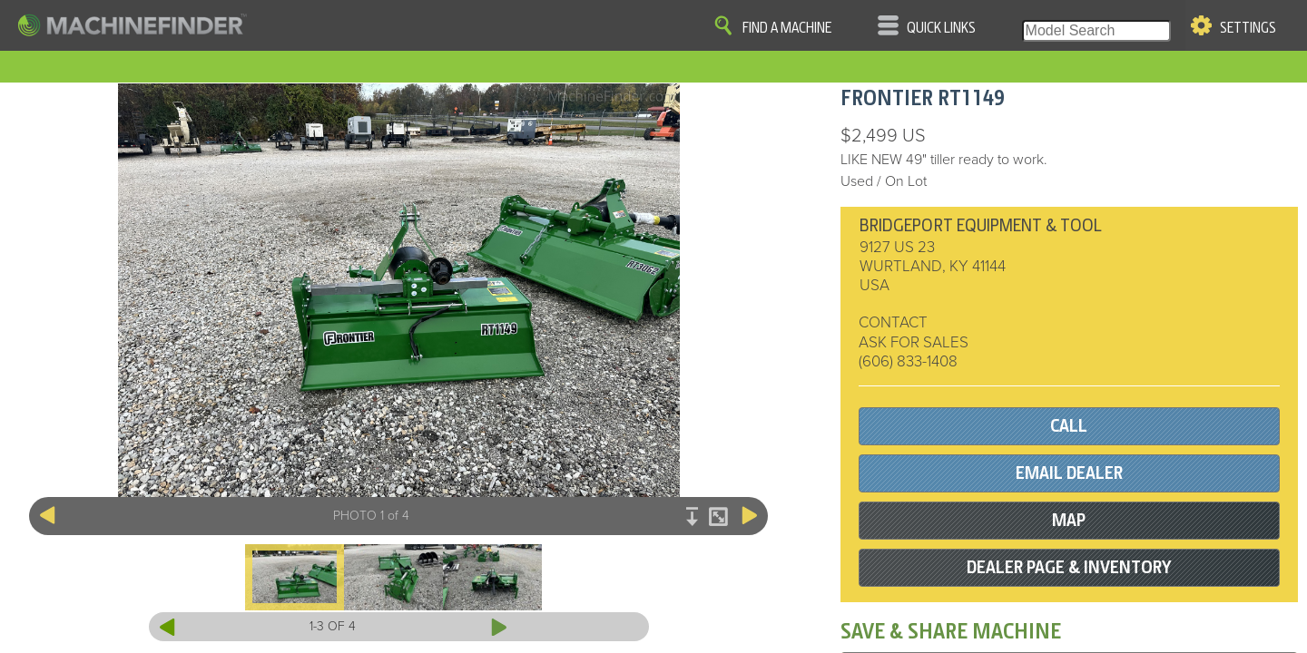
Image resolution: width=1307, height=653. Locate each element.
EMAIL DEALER (1069, 473)
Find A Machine (786, 28)
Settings (1248, 28)
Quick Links (941, 28)
